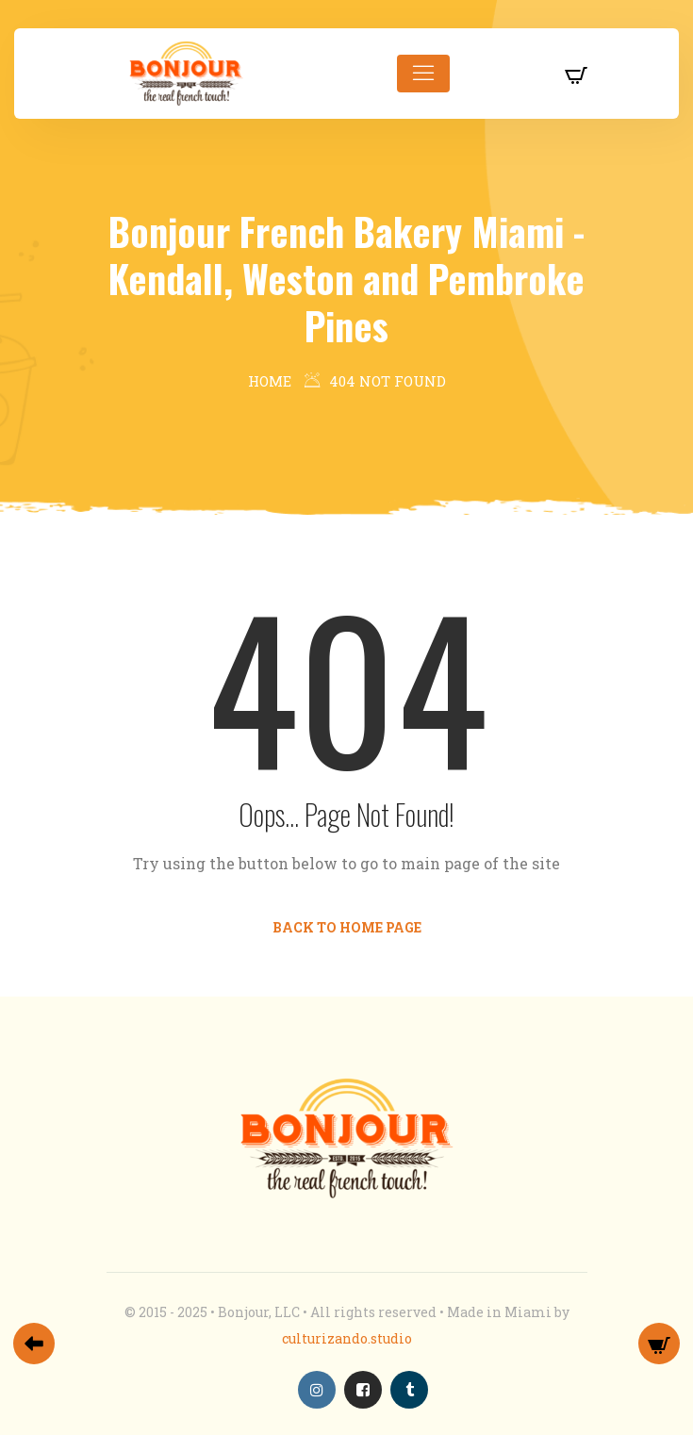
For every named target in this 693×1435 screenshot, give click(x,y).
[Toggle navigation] (423, 73)
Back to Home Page (346, 927)
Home (269, 380)
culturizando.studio (347, 1338)
